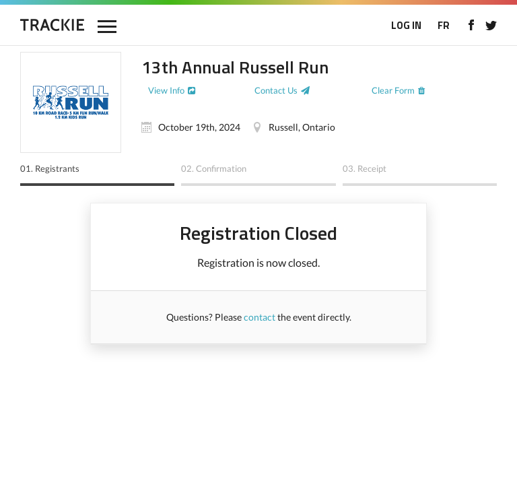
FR (444, 25)
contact (259, 317)
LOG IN (406, 25)
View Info (166, 90)
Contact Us (276, 90)
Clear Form (393, 90)
